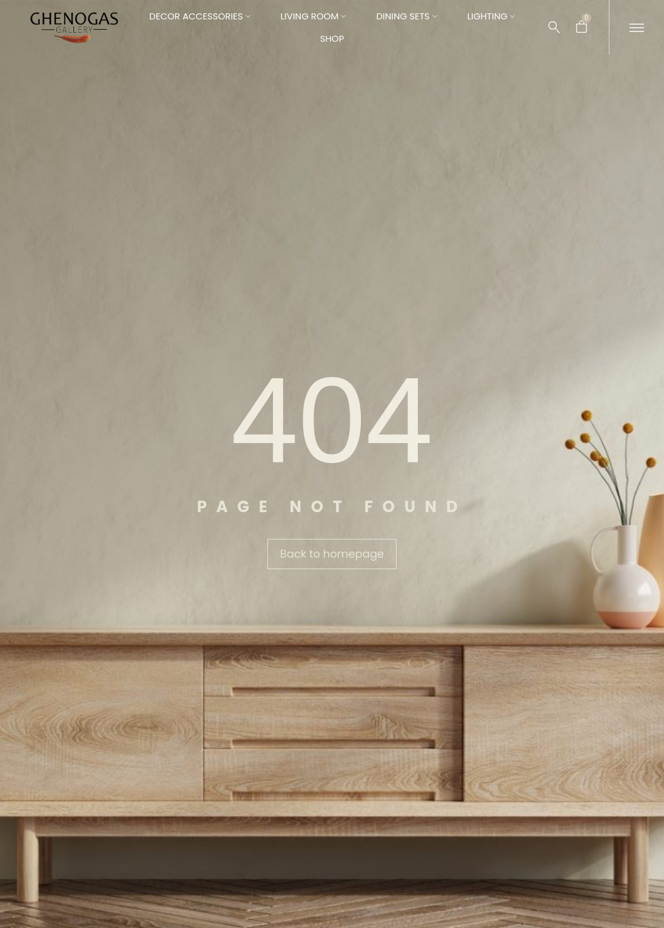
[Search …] (554, 27)
